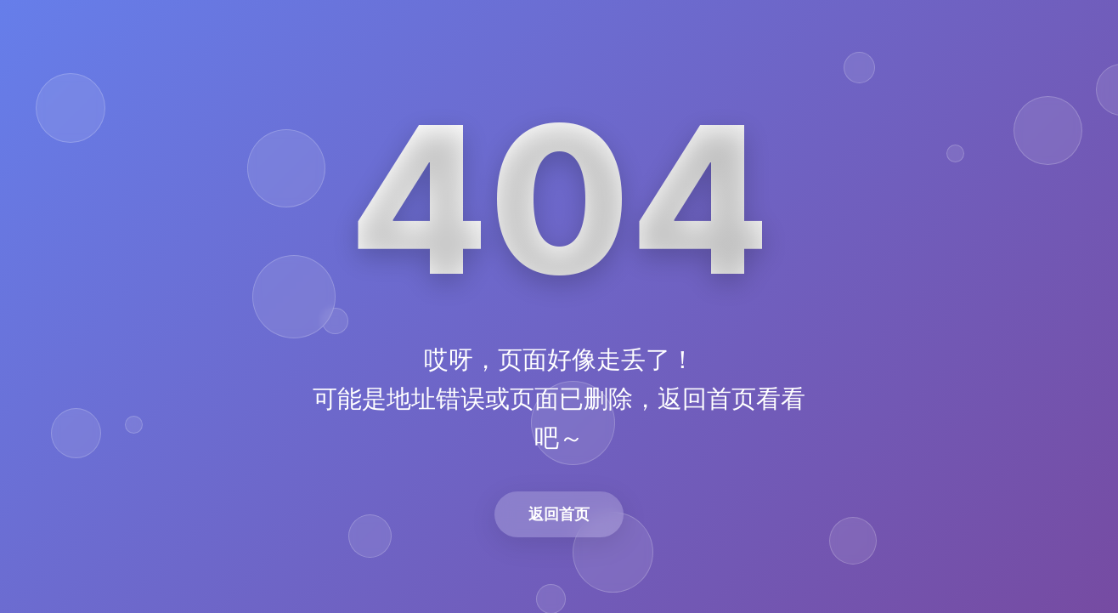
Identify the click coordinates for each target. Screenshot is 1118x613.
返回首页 (559, 514)
